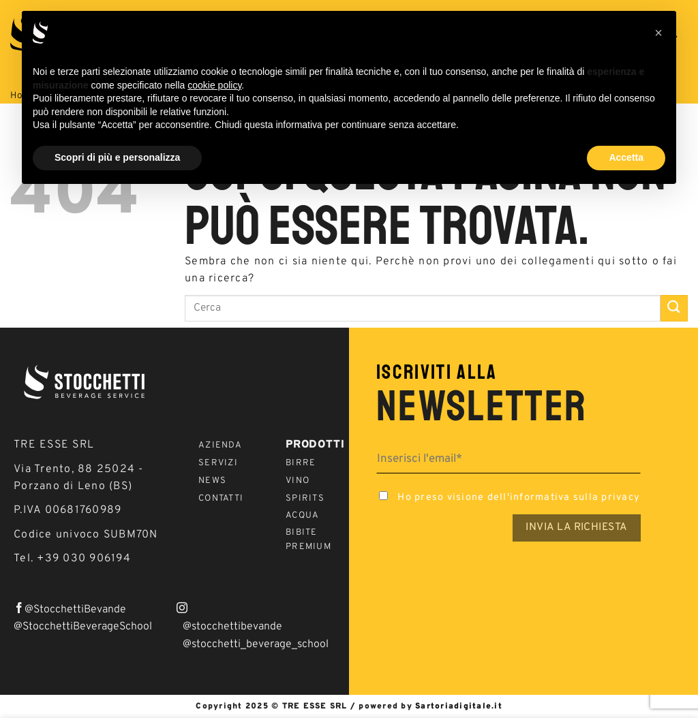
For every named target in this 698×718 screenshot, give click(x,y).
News (212, 480)
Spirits (305, 498)
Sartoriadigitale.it (458, 706)
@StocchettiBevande (75, 609)
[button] (658, 33)
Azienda (220, 445)
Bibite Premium (308, 539)
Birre (301, 463)
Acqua (302, 515)
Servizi (218, 463)
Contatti (220, 498)
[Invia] (674, 308)
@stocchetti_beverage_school (256, 644)
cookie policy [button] (214, 85)
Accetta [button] (626, 157)
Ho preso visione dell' (508, 497)
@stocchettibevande (232, 627)
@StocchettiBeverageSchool (83, 627)
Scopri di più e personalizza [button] (117, 157)
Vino (297, 480)
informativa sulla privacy (575, 497)
